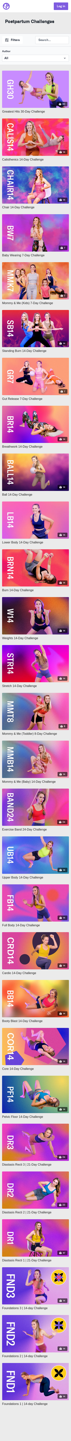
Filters (12, 40)
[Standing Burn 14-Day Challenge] (35, 351)
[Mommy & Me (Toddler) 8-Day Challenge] (35, 734)
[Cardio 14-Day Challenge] (35, 973)
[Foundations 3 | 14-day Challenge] (35, 1308)
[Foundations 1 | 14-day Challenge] (35, 1404)
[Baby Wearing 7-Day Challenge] (35, 255)
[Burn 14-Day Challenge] (35, 590)
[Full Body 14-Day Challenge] (35, 925)
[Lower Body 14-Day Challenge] (35, 542)
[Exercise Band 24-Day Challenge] (35, 829)
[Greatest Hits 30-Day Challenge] (35, 111)
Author (6, 51)
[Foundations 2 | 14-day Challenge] (35, 1356)
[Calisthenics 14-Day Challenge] (35, 159)
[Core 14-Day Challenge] (35, 1069)
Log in (61, 6)
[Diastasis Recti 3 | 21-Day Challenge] (35, 1164)
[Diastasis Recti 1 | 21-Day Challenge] (35, 1260)
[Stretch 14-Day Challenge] (35, 686)
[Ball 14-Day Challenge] (35, 494)
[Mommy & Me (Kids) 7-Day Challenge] (35, 303)
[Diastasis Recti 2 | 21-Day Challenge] (35, 1212)
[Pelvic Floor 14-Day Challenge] (35, 1117)
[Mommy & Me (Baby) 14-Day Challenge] (35, 782)
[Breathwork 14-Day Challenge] (35, 446)
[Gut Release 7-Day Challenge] (35, 399)
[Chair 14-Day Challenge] (35, 207)
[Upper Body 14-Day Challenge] (35, 877)
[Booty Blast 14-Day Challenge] (35, 1021)
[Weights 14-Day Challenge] (35, 638)
